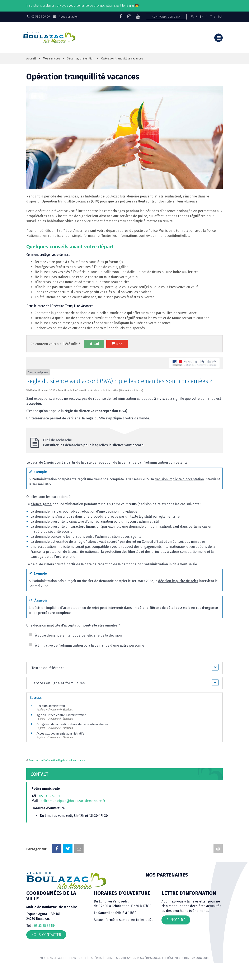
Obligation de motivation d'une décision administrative (72, 724)
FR (192, 16)
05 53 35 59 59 (44, 926)
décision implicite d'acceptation (179, 479)
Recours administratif (51, 706)
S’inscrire (175, 920)
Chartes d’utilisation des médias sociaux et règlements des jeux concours (158, 957)
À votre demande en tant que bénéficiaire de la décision (75, 635)
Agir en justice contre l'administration (61, 715)
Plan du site (77, 957)
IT (211, 16)
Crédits (96, 957)
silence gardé (41, 504)
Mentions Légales (52, 957)
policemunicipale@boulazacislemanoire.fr (73, 801)
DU (220, 16)
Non (119, 344)
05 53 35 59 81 (49, 796)
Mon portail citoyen (166, 16)
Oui (96, 344)
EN (201, 16)
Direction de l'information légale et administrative (57, 760)
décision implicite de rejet (178, 581)
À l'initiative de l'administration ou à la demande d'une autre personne (86, 645)
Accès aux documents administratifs (60, 733)
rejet (95, 608)
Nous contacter (65, 16)
